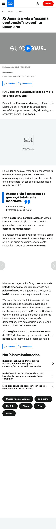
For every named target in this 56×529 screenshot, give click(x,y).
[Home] (3, 12)
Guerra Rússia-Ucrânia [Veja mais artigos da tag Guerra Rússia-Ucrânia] (18, 398)
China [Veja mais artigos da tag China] (26, 406)
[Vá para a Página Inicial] (10, 3)
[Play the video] (28, 48)
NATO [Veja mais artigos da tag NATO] (9, 413)
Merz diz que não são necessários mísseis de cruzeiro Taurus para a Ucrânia (24, 387)
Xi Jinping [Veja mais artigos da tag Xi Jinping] (43, 398)
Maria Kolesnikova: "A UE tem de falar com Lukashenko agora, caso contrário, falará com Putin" (22, 376)
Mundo (20, 12)
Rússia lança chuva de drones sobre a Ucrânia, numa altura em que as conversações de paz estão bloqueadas (21, 363)
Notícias (10, 12)
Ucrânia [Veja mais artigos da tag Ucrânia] (10, 406)
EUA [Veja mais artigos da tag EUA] (39, 406)
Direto (48, 3)
